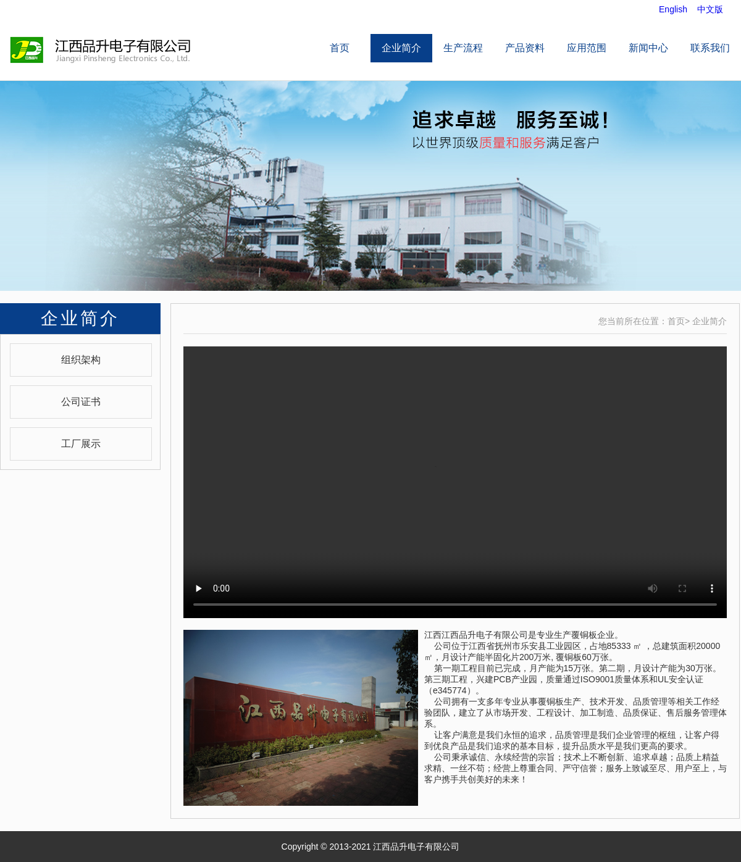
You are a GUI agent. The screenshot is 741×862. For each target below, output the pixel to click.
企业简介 (401, 48)
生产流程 (463, 48)
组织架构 (81, 359)
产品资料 (525, 48)
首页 (340, 48)
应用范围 (586, 48)
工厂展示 (81, 443)
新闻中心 (648, 48)
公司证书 (81, 401)
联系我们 (710, 48)
